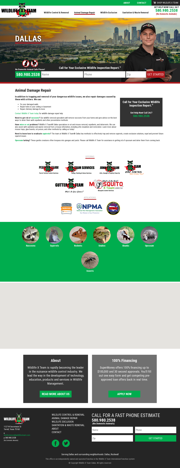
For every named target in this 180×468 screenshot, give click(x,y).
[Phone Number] (105, 74)
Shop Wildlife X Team (167, 2)
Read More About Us (56, 394)
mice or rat (24, 124)
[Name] (62, 74)
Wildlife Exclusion (63, 421)
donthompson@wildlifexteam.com (17, 435)
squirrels (46, 133)
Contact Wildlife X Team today (27, 113)
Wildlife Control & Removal (68, 414)
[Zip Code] (136, 74)
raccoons (35, 118)
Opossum (19, 140)
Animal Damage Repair (64, 418)
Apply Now (124, 394)
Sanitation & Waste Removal (68, 425)
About (127, 2)
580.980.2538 (166, 10)
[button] (90, 313)
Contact (141, 2)
